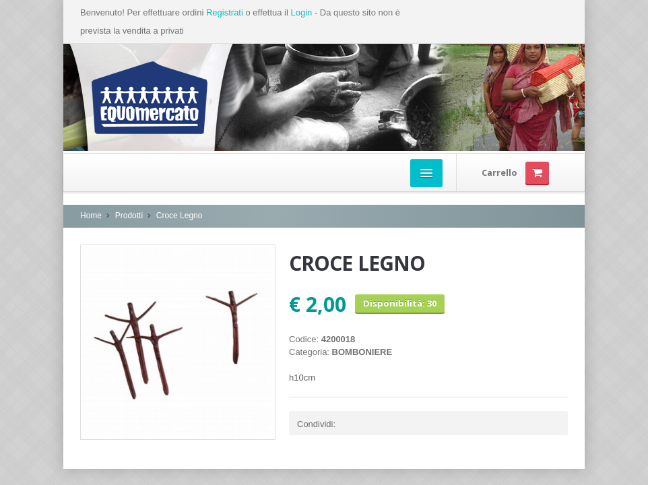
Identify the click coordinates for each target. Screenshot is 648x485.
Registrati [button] (224, 12)
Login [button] (301, 12)
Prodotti (129, 215)
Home (91, 215)
